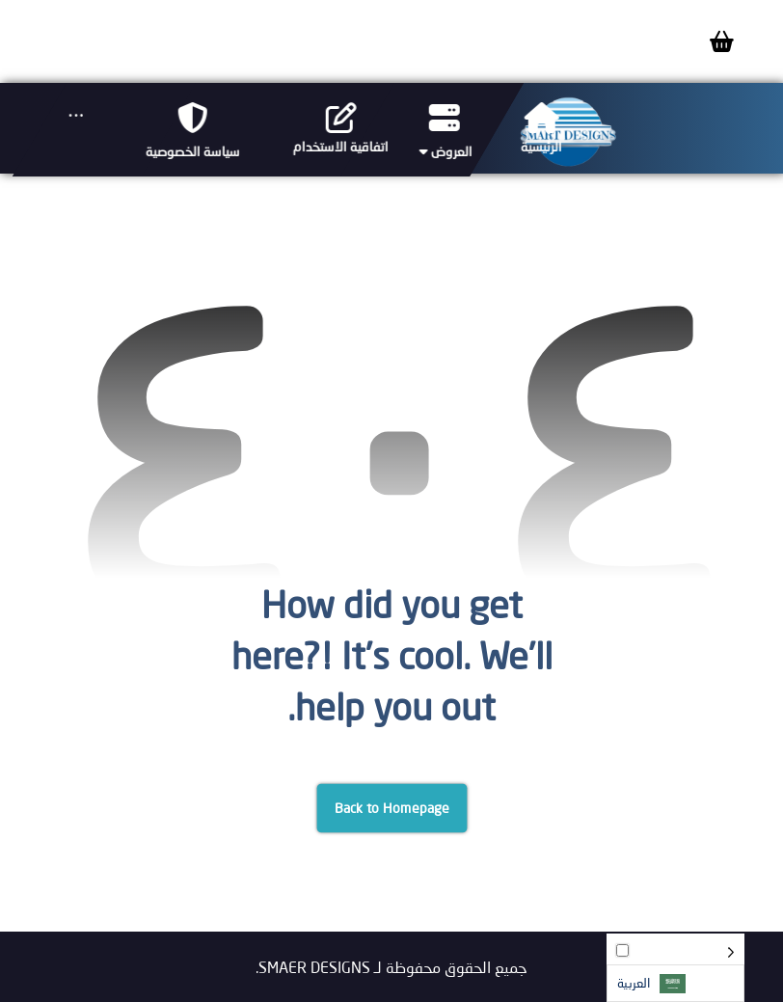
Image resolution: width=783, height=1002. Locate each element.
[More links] (75, 115)
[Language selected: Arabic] (675, 968)
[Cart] (721, 39)
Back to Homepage (391, 807)
